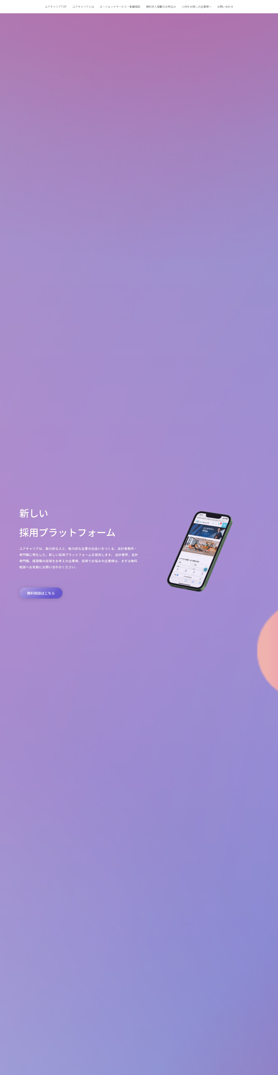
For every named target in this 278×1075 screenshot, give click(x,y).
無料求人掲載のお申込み (161, 6)
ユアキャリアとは (83, 6)
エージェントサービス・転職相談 (120, 6)
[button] (41, 593)
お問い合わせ (225, 6)
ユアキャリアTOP (56, 6)
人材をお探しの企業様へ (196, 6)
